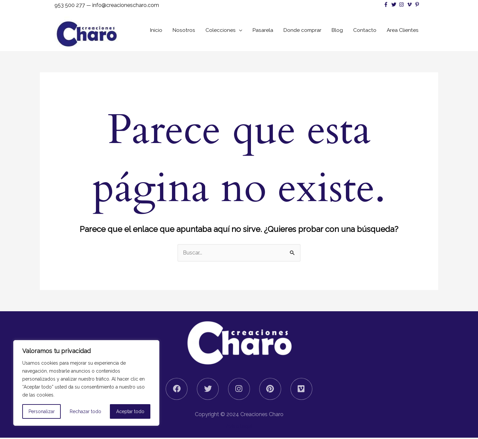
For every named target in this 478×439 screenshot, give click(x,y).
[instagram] (402, 4)
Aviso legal (239, 427)
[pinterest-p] (418, 4)
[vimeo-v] (410, 4)
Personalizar (42, 411)
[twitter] (394, 4)
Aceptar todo (130, 411)
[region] (86, 383)
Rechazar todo (85, 411)
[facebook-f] (386, 4)
